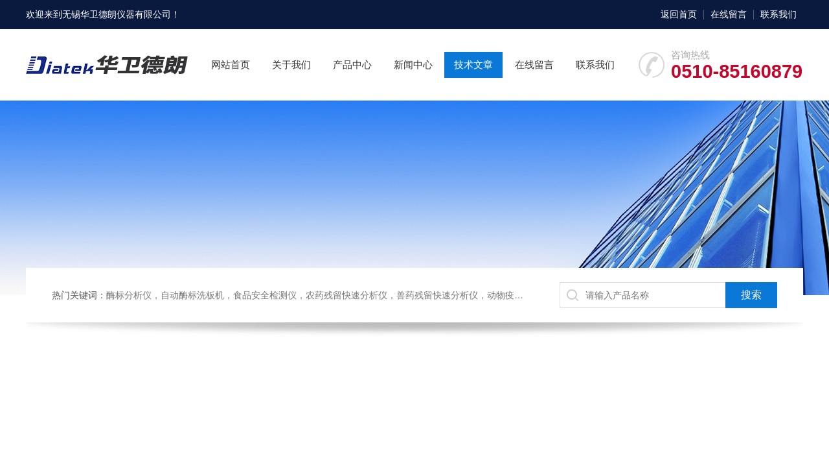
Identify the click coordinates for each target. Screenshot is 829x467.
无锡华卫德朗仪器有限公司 (116, 14)
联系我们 (778, 14)
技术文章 (473, 64)
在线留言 (728, 14)
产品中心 (352, 64)
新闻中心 (413, 64)
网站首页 (230, 64)
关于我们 (291, 64)
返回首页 (679, 14)
